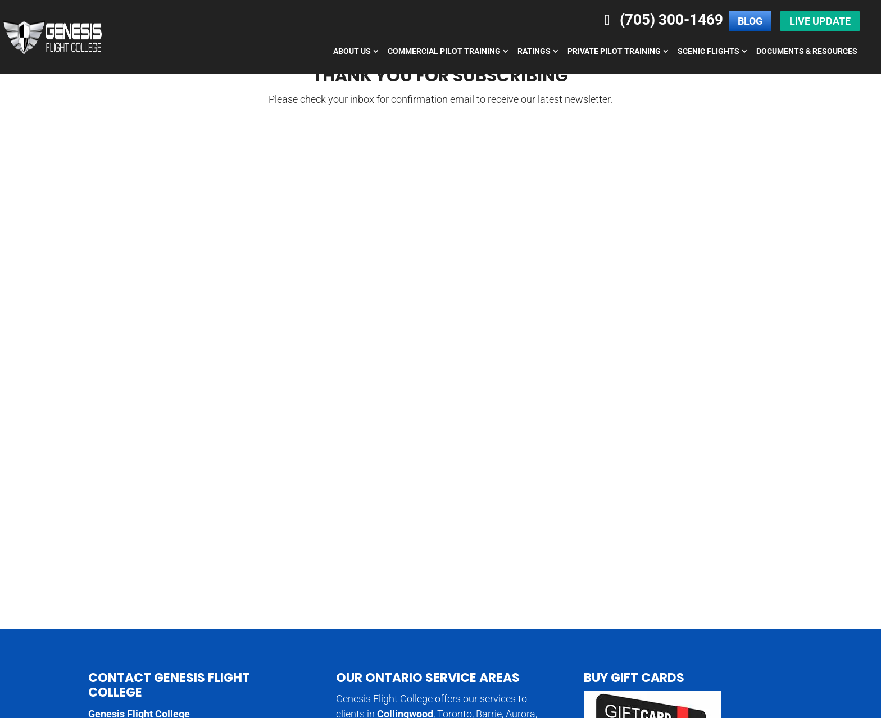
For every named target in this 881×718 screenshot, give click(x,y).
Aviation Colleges (193, 653)
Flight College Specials (297, 669)
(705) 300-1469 (661, 19)
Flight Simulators (554, 669)
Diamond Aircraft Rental (131, 669)
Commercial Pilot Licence (504, 653)
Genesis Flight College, (213, 702)
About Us (352, 51)
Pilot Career (642, 653)
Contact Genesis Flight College (169, 460)
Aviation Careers (118, 653)
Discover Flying (481, 669)
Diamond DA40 (215, 669)
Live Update (820, 21)
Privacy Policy (760, 702)
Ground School (626, 669)
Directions (110, 565)
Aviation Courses (270, 653)
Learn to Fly (586, 653)
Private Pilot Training (614, 51)
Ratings (534, 51)
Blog (750, 21)
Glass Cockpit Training (719, 653)
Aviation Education (349, 653)
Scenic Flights (708, 51)
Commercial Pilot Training (444, 51)
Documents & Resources (806, 51)
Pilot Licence (420, 653)
